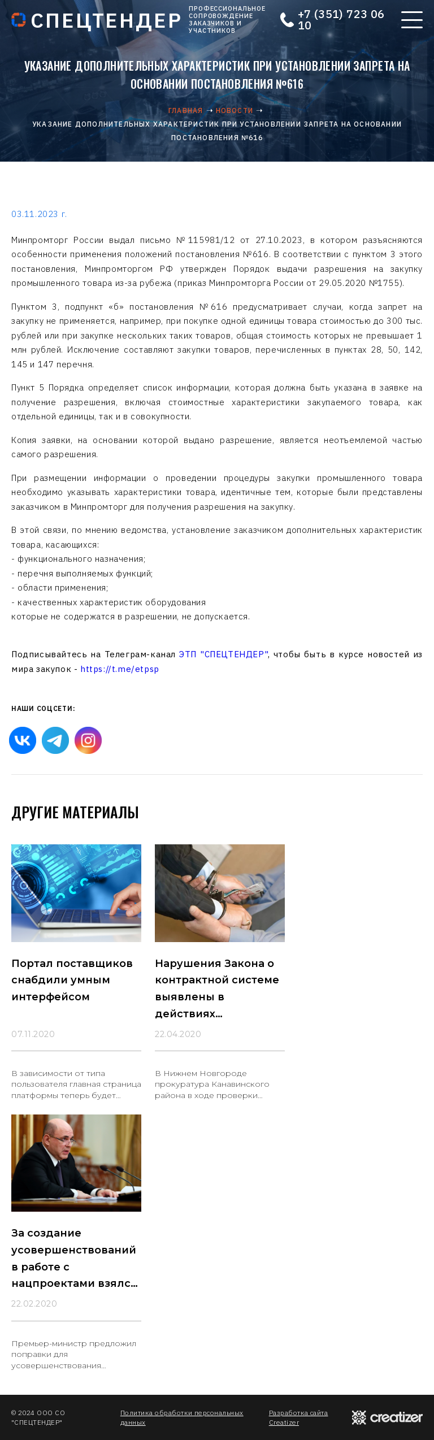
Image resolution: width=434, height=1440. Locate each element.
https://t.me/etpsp (119, 668)
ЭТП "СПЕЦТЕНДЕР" (223, 654)
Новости (234, 110)
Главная (185, 110)
